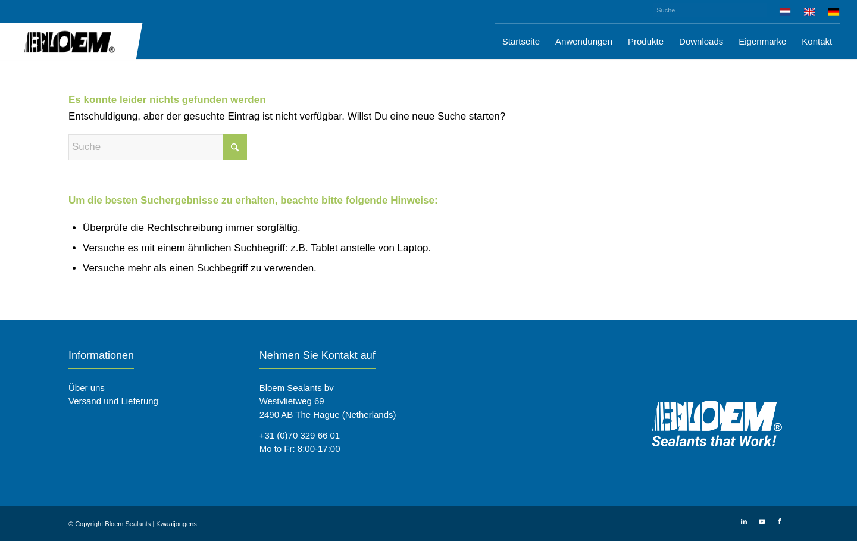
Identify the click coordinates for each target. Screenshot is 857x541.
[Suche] (710, 10)
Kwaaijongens (176, 523)
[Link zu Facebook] (780, 521)
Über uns (86, 388)
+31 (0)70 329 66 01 (299, 435)
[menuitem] (785, 14)
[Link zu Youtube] (762, 521)
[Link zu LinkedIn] (744, 521)
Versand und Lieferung (113, 401)
